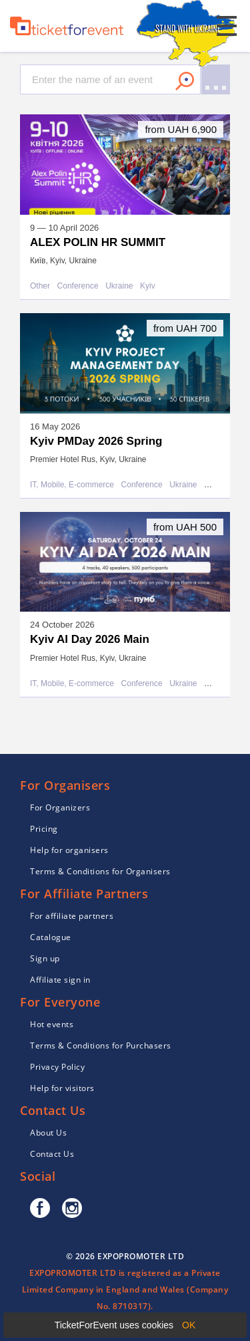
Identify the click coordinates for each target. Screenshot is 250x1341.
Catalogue (50, 937)
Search (184, 81)
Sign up (45, 958)
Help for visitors (62, 1088)
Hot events (51, 1024)
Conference (78, 286)
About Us (48, 1132)
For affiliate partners (71, 915)
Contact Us (52, 1153)
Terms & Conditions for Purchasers (100, 1045)
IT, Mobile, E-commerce (72, 485)
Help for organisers (69, 850)
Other (40, 286)
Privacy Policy (57, 1066)
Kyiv (147, 286)
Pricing (44, 828)
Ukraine (119, 286)
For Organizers (60, 807)
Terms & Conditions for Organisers (100, 871)
